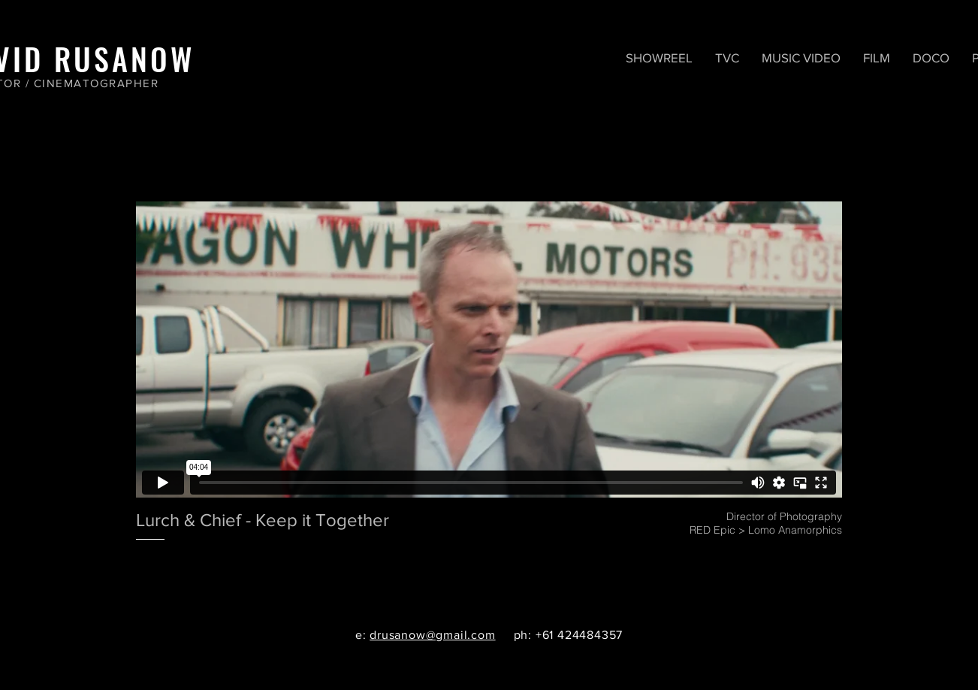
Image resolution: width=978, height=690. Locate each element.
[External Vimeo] (489, 349)
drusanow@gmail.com (432, 634)
